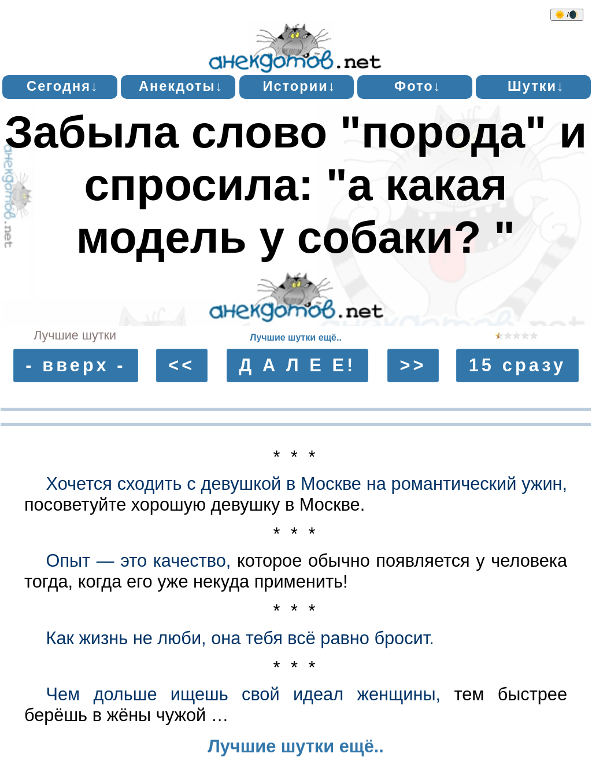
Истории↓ (299, 86)
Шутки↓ (536, 86)
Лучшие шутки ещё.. (296, 337)
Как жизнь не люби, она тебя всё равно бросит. (240, 638)
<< (181, 365)
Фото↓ (418, 86)
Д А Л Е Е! (297, 365)
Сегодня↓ (63, 86)
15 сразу (518, 365)
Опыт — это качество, (138, 561)
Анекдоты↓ (181, 86)
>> (412, 365)
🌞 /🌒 (567, 14)
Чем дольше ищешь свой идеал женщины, (243, 694)
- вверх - (75, 365)
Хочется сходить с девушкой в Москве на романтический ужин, (307, 484)
